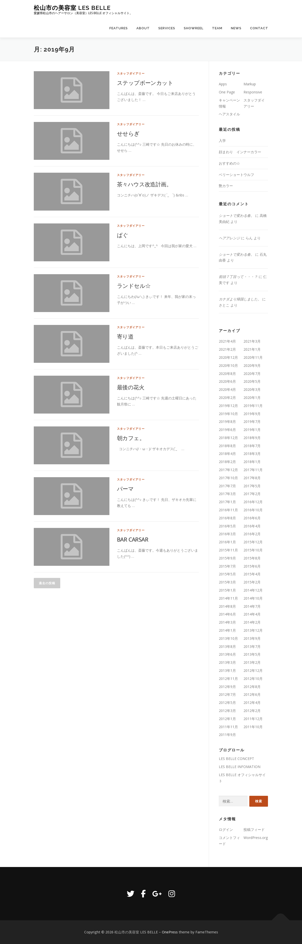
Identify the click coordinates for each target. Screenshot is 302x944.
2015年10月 (253, 550)
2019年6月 (227, 429)
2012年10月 (253, 678)
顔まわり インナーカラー (240, 151)
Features (118, 28)
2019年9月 (252, 413)
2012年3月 (227, 710)
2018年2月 (227, 461)
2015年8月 (252, 558)
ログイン (226, 829)
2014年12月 (253, 590)
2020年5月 (252, 381)
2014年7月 (252, 606)
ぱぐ (122, 235)
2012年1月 (227, 718)
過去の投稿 (47, 583)
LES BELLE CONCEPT (236, 758)
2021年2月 (227, 349)
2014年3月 (227, 622)
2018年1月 (252, 461)
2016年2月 (252, 533)
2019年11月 (253, 405)
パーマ (125, 488)
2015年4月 (252, 574)
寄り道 (125, 336)
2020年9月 (252, 365)
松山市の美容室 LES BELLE (72, 7)
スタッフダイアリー (131, 73)
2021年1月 (252, 349)
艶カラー (226, 185)
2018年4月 (227, 453)
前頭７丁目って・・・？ (238, 276)
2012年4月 (252, 702)
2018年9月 (252, 437)
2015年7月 (227, 566)
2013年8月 (227, 646)
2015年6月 (252, 566)
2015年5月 (227, 574)
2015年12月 (253, 542)
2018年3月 (252, 453)
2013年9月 (252, 638)
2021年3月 (252, 341)
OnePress (170, 932)
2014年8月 (227, 606)
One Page (227, 92)
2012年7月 (227, 694)
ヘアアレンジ (229, 238)
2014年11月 (228, 598)
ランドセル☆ (133, 285)
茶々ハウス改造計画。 (144, 184)
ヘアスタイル (229, 114)
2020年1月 (252, 397)
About (143, 28)
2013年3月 (227, 662)
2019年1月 (252, 429)
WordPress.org (256, 837)
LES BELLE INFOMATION (239, 766)
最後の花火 (130, 387)
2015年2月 (252, 582)
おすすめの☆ (229, 163)
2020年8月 (227, 373)
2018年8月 (227, 445)
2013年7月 (252, 646)
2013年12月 (253, 630)
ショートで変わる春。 (236, 215)
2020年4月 (227, 389)
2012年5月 (227, 702)
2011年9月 (227, 734)
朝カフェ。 (131, 438)
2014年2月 (252, 622)
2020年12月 (228, 357)
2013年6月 (227, 654)
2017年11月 (253, 469)
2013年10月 (228, 638)
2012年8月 (252, 686)
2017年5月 (252, 485)
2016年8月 (227, 518)
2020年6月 (227, 381)
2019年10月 (228, 413)
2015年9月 (227, 558)
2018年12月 (228, 437)
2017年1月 (227, 501)
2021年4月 (227, 341)
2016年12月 (253, 501)
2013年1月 (227, 670)
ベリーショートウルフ (236, 174)
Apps (223, 84)
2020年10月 (228, 365)
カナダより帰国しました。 (240, 299)
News (236, 28)
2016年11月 (228, 509)
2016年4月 (252, 526)
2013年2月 (252, 662)
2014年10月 (253, 598)
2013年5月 (252, 654)
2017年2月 (252, 493)
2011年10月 (253, 726)
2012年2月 (252, 710)
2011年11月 (228, 726)
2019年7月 (252, 421)
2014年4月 (252, 614)
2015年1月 (227, 590)
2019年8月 (227, 421)
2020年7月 (252, 373)
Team (217, 28)
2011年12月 (253, 718)
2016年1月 (227, 542)
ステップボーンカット (145, 82)
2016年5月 (227, 526)
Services (166, 28)
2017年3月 (227, 493)
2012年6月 (252, 694)
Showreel (193, 28)
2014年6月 (227, 614)
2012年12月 (253, 670)
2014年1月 (227, 630)
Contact (259, 28)
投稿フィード (254, 829)
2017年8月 (252, 477)
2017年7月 (227, 485)
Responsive (253, 92)
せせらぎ (128, 133)
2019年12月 (228, 405)
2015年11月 (228, 550)
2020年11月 (253, 357)
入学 (222, 140)
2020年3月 (252, 389)
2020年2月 (227, 397)
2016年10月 (253, 509)
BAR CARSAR (132, 539)
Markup (250, 84)
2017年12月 (228, 469)
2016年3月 (227, 533)
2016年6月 (252, 518)
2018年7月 (252, 445)
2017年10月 (228, 477)
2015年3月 (227, 582)
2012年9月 (227, 686)
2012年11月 (228, 678)
